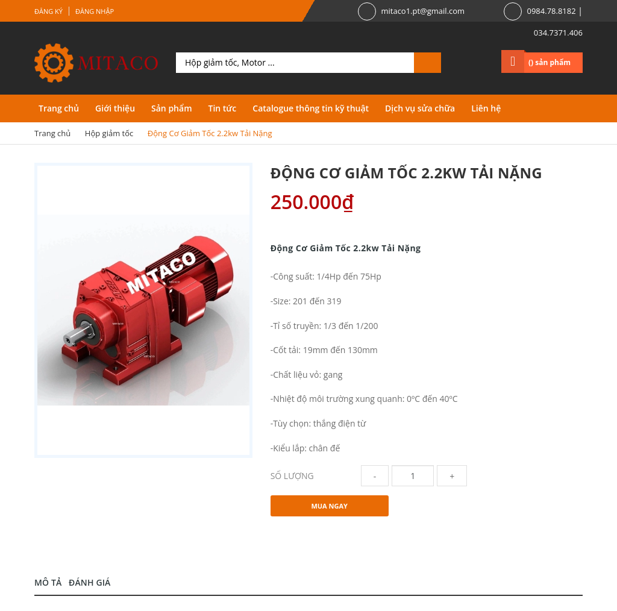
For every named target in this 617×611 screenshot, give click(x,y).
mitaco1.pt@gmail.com (423, 10)
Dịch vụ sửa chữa (420, 108)
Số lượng (292, 475)
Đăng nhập (94, 11)
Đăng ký (48, 11)
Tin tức (222, 108)
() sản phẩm (549, 62)
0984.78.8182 (551, 10)
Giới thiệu (115, 108)
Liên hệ (486, 108)
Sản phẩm (171, 108)
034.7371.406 (558, 32)
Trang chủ (59, 108)
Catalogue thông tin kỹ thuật (310, 108)
